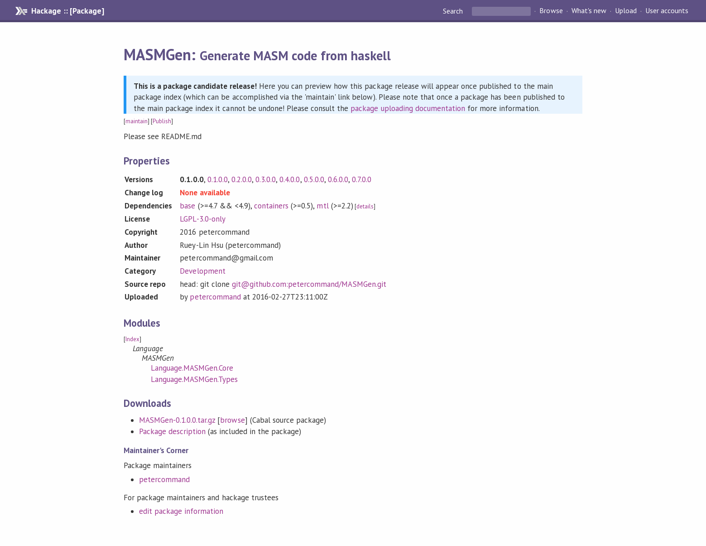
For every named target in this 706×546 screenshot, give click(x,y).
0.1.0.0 (217, 179)
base (187, 206)
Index (132, 339)
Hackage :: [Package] (67, 11)
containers (271, 206)
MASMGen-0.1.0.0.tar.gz (177, 420)
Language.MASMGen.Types (194, 379)
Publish (162, 121)
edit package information (181, 511)
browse (232, 420)
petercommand (215, 297)
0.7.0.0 (361, 179)
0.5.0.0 (314, 179)
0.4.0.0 (289, 179)
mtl (322, 206)
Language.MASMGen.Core (192, 368)
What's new (589, 10)
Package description (172, 431)
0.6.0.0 (338, 179)
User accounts (666, 10)
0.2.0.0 (241, 179)
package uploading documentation (408, 108)
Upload (626, 10)
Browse (550, 10)
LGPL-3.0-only (202, 219)
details (365, 206)
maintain (136, 121)
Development (202, 271)
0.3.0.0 (265, 179)
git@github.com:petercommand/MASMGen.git (309, 284)
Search (454, 10)
